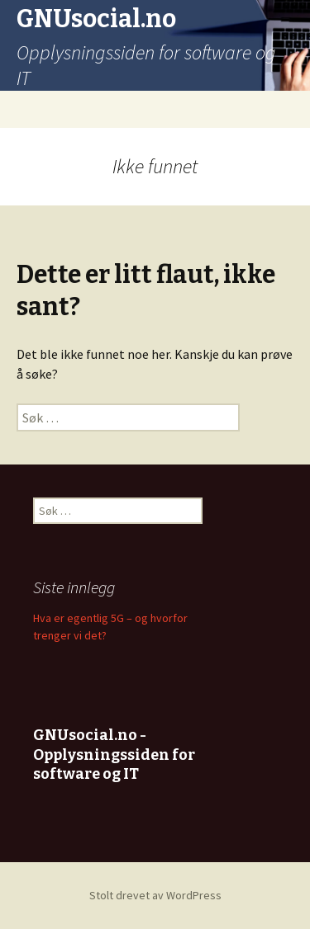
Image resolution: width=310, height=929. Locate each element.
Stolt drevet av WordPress (155, 895)
